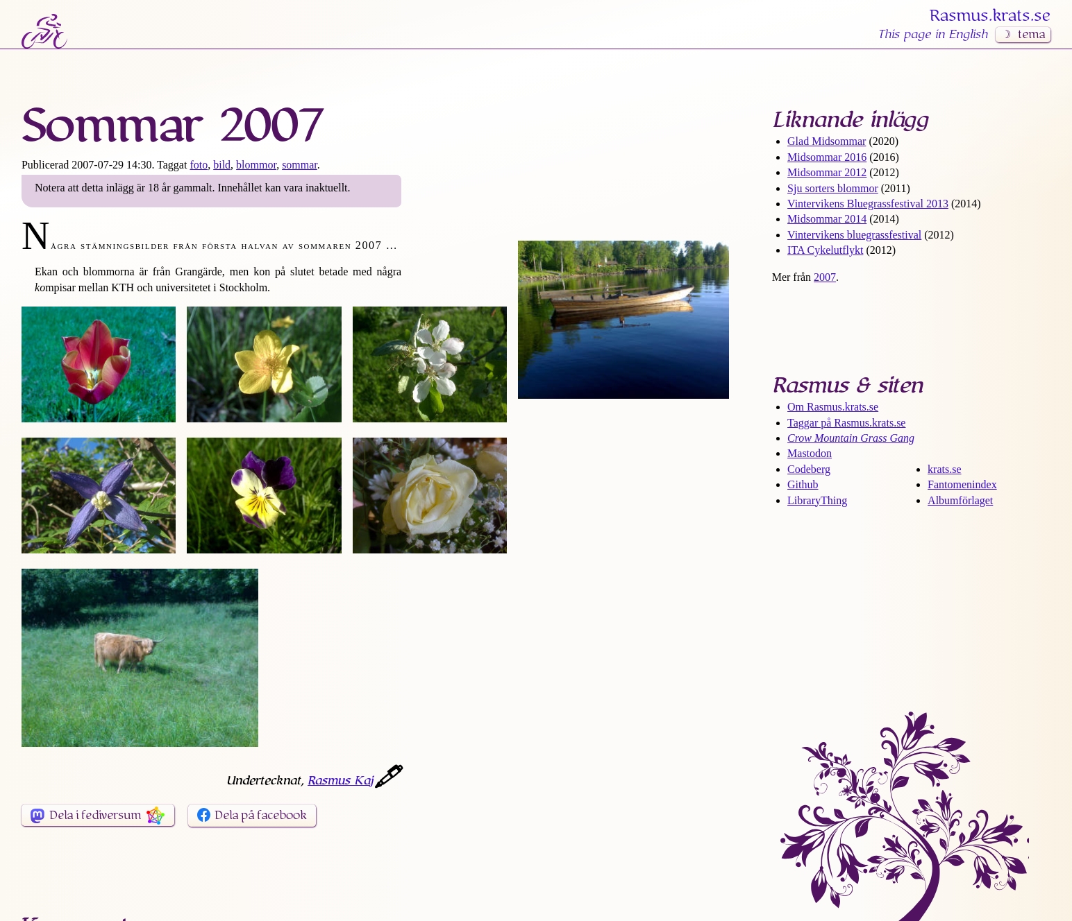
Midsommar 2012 (826, 172)
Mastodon (809, 453)
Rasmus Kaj (340, 781)
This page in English (932, 35)
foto (199, 165)
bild (222, 165)
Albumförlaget (960, 500)
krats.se (944, 469)
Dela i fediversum (95, 816)
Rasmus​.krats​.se (990, 16)
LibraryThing (817, 500)
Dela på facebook (261, 816)
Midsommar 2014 (826, 219)
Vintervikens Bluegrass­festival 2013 (867, 203)
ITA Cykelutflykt (825, 250)
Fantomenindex (962, 484)
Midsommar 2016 (826, 157)
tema (1031, 35)
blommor (256, 165)
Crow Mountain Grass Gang (850, 438)
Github (802, 484)
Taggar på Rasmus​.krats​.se (846, 423)
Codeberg (808, 469)
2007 (825, 277)
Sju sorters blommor (832, 188)
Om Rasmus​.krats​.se (832, 407)
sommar (299, 165)
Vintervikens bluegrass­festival (854, 235)
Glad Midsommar (826, 141)
